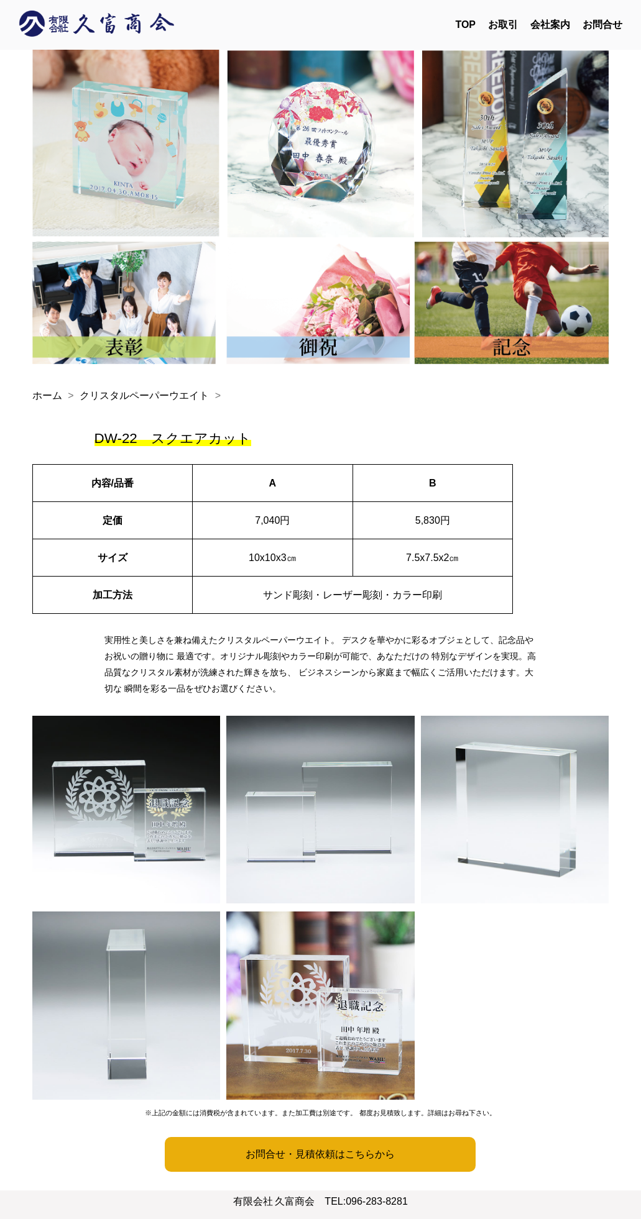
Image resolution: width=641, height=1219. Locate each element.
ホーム (47, 395)
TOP (465, 24)
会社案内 (550, 24)
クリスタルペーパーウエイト (144, 395)
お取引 (503, 24)
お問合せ (602, 24)
